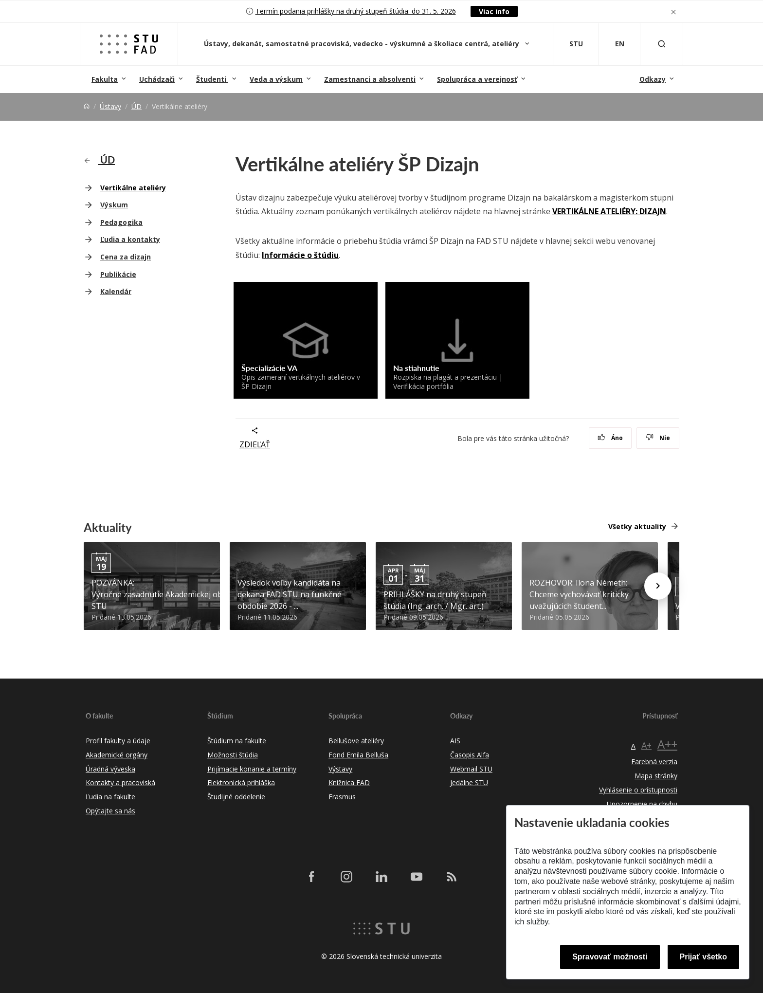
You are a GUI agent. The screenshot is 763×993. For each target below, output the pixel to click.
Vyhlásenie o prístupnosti (638, 789)
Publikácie (118, 274)
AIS (455, 740)
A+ (646, 745)
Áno (610, 438)
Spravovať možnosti (609, 957)
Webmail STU (471, 768)
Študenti (212, 79)
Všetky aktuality (637, 526)
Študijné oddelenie (236, 796)
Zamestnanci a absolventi (370, 79)
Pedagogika (121, 222)
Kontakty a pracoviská (120, 782)
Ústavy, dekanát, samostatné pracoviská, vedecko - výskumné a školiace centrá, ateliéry (362, 43)
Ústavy (110, 106)
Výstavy (340, 768)
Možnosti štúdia (232, 754)
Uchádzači (157, 79)
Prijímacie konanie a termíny (251, 768)
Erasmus (342, 796)
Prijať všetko (703, 957)
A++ (667, 744)
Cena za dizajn (125, 256)
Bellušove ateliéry (356, 740)
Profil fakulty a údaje (118, 740)
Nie (658, 438)
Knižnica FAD (349, 782)
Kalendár (115, 291)
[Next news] (658, 586)
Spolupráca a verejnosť (477, 79)
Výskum (114, 204)
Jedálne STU (469, 782)
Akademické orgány (116, 754)
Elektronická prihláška (241, 782)
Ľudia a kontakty (130, 239)
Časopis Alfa (469, 754)
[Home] (87, 106)
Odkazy (652, 79)
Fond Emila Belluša (358, 754)
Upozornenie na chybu (642, 804)
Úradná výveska (110, 768)
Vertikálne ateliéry (133, 187)
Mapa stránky (656, 775)
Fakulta (104, 79)
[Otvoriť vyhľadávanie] (661, 44)
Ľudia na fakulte (110, 796)
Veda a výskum (276, 79)
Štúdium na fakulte (236, 740)
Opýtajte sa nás (110, 810)
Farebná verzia (654, 761)
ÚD (136, 106)
